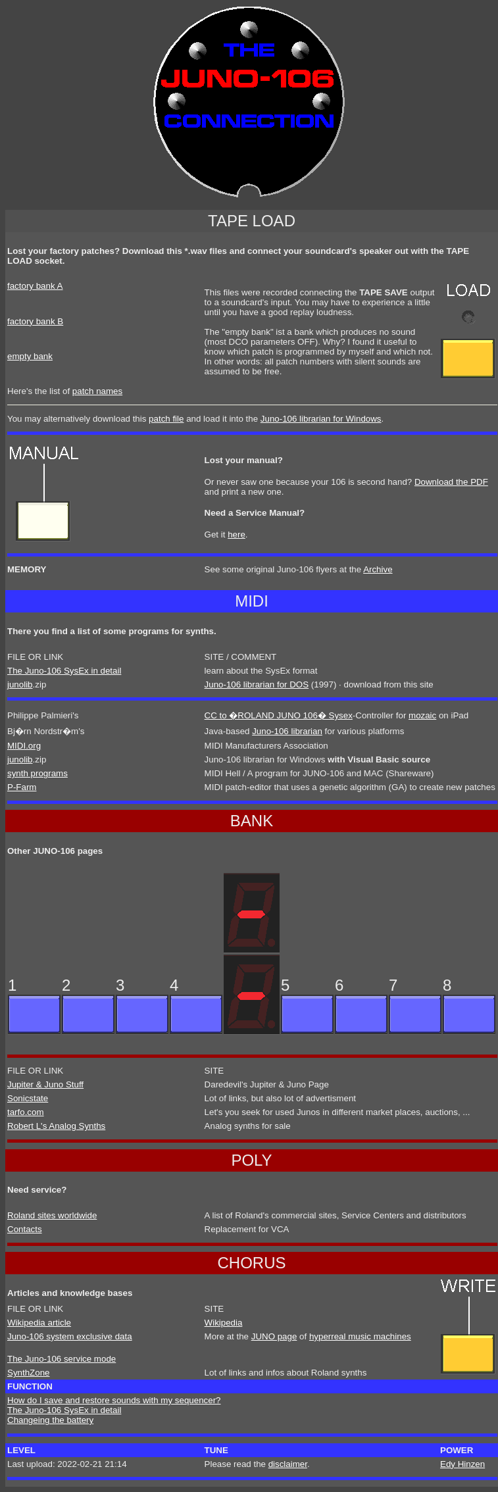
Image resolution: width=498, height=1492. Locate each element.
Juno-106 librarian (287, 731)
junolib (20, 684)
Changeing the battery (50, 1420)
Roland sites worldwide (52, 1215)
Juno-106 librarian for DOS (257, 684)
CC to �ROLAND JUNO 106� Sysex (279, 715)
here (236, 534)
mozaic (422, 715)
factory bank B (35, 321)
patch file (166, 419)
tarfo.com (25, 1112)
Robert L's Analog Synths (56, 1126)
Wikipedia (224, 1323)
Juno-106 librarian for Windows (321, 419)
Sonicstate (27, 1098)
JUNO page (274, 1336)
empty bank (30, 356)
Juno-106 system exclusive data (69, 1336)
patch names (97, 391)
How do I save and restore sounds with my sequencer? (114, 1400)
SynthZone (28, 1373)
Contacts (24, 1229)
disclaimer (287, 1464)
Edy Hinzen (462, 1464)
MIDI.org (24, 746)
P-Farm (21, 787)
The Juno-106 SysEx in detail (64, 671)
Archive (377, 569)
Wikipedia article (39, 1323)
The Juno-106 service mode (61, 1359)
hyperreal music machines (360, 1336)
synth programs (37, 773)
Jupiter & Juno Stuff (45, 1084)
